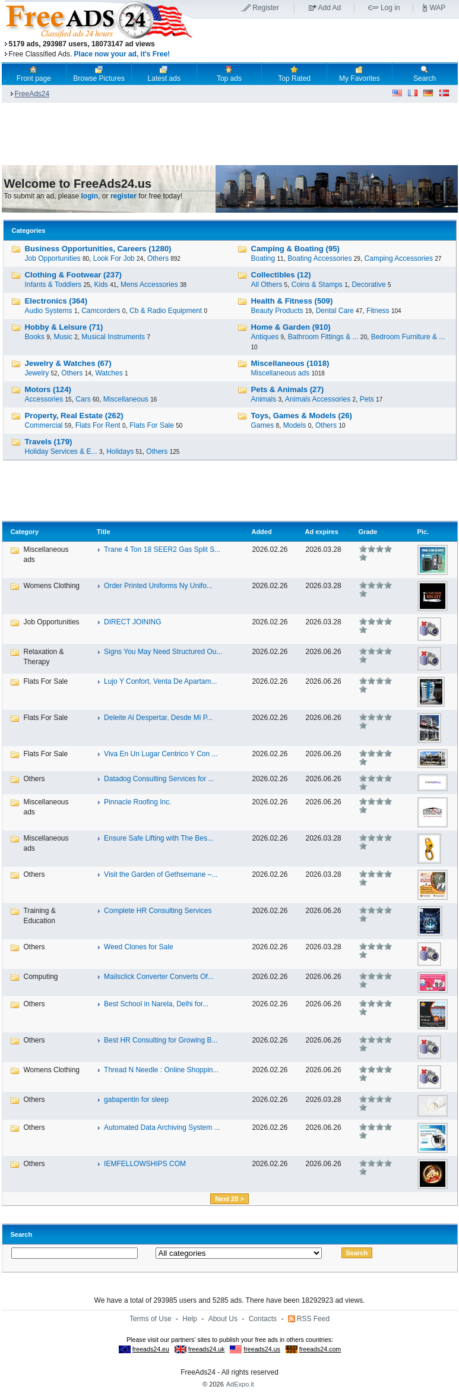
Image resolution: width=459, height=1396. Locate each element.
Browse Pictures (99, 74)
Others (158, 258)
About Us (223, 1319)
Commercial (44, 425)
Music (62, 337)
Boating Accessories (319, 258)
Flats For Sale (151, 425)
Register (265, 8)
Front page (34, 74)
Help (189, 1319)
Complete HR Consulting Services (157, 911)
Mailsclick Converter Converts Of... (159, 976)
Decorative (368, 284)
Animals (264, 399)
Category (25, 531)
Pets (367, 399)
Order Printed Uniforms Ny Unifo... (158, 586)
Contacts (263, 1319)
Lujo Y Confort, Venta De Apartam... (160, 681)
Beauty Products (277, 311)
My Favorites (359, 74)
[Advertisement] (327, 41)
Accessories (44, 399)
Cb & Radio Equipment (165, 311)
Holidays (120, 451)
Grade (368, 531)
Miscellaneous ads (280, 373)
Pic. (423, 531)
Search (424, 74)
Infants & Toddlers (53, 284)
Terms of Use (150, 1319)
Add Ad (329, 8)
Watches (108, 373)
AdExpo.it (240, 1384)
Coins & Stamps (317, 284)
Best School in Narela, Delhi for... (156, 1004)
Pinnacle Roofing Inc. (137, 802)
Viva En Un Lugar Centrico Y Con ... (160, 754)
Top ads (229, 74)
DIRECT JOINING (132, 622)
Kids (100, 284)
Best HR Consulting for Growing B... (160, 1040)
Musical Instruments (113, 337)
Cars (82, 399)
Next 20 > (229, 1198)
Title (103, 531)
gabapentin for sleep (136, 1099)
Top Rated (294, 74)
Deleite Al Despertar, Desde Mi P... (158, 717)
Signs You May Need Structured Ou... (163, 652)
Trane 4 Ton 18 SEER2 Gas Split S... (162, 549)
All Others (267, 284)
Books (35, 337)
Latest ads (164, 74)
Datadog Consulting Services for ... (159, 779)
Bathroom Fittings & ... (323, 337)
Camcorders (100, 311)
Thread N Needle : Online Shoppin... (161, 1070)
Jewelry (37, 373)
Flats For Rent (98, 425)
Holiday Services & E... (61, 451)
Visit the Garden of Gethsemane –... (160, 874)
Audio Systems (48, 311)
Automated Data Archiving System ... (162, 1127)
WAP (437, 8)
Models (294, 425)
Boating (263, 258)
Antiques (265, 337)
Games (262, 425)
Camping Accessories (399, 258)
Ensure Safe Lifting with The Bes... (158, 838)
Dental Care (335, 311)
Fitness (378, 311)
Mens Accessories (149, 284)
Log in (390, 8)
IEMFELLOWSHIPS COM (145, 1164)
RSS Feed (313, 1319)
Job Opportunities (53, 258)
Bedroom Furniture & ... (408, 337)
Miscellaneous (125, 399)
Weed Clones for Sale (138, 947)
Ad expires (321, 531)
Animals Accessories (317, 399)
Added (261, 531)
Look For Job (114, 258)
